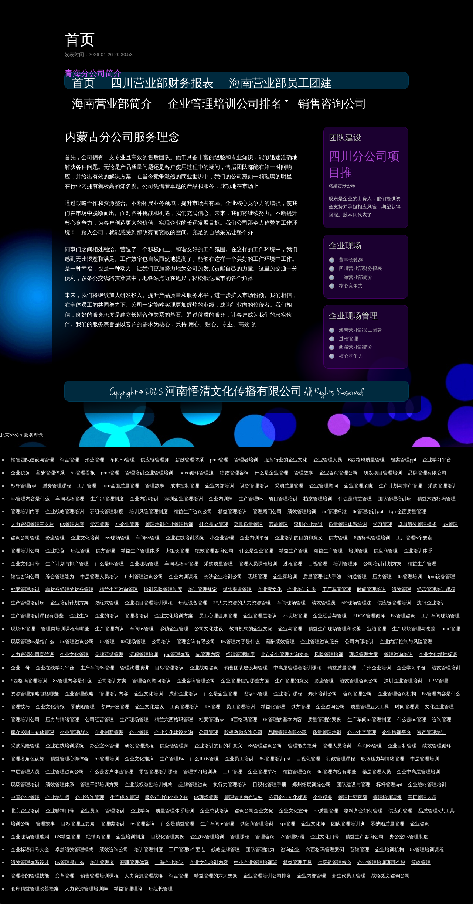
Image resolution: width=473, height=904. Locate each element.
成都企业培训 (183, 693)
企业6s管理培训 (207, 836)
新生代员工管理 (348, 876)
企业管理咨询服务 (319, 641)
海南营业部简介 (112, 104)
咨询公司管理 (25, 537)
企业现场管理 (144, 563)
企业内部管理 (311, 876)
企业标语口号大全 (30, 849)
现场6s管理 (23, 628)
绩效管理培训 (301, 511)
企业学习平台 (436, 460)
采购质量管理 (289, 485)
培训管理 (358, 550)
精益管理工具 (297, 862)
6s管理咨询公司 (265, 745)
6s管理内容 (72, 524)
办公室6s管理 (104, 745)
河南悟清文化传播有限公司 (233, 392)
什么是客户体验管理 (111, 771)
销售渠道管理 (237, 589)
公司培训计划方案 (382, 563)
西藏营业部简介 (355, 347)
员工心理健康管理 (218, 615)
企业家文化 (270, 589)
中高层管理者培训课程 (297, 668)
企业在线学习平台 (55, 668)
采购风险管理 (25, 745)
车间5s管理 (122, 460)
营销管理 (359, 849)
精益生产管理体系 (140, 550)
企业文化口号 (25, 563)
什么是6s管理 (109, 563)
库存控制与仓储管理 (32, 732)
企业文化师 (313, 823)
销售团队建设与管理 (32, 460)
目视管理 (317, 563)
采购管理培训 (442, 485)
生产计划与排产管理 (400, 485)
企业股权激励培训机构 (149, 784)
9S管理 (450, 524)
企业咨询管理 (89, 797)
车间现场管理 (69, 498)
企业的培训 (107, 615)
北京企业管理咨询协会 (285, 654)
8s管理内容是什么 (72, 680)
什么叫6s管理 (204, 758)
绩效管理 (401, 589)
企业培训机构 (389, 849)
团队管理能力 (260, 849)
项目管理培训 (283, 498)
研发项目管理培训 (383, 472)
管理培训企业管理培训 (149, 472)
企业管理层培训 (260, 615)
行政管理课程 (340, 758)
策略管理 (421, 862)
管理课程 (239, 836)
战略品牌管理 (225, 849)
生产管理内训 (109, 628)
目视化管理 (308, 758)
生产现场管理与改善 (413, 628)
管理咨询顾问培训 (151, 680)
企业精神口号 (59, 810)
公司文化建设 (208, 628)
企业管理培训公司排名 (228, 104)
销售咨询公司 (332, 104)
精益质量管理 (341, 668)
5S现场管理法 (356, 602)
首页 (80, 38)
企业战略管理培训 (64, 511)
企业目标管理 (402, 745)
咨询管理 (441, 719)
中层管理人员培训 (99, 576)
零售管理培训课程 (158, 771)
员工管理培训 (240, 706)
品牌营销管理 (109, 654)
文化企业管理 (439, 706)
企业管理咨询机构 (397, 693)
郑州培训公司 (322, 693)
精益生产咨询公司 (193, 511)
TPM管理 (438, 680)
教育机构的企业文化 (250, 628)
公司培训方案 (112, 680)
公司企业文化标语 (288, 797)
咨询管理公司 (357, 693)
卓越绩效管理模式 (417, 524)
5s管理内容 (207, 654)
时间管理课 (407, 706)
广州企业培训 (376, 668)
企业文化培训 (85, 537)
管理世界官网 (352, 797)
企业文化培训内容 (209, 862)
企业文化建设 (149, 706)
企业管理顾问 (323, 485)
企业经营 (55, 550)
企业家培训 (285, 576)
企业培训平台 (396, 732)
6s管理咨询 (403, 615)
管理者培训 (246, 460)
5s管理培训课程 (427, 849)
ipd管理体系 (177, 654)
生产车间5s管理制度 (369, 719)
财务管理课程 (56, 485)
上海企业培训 (169, 862)
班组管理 (80, 550)
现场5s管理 (255, 693)
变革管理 (64, 876)
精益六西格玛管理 (436, 498)
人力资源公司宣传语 (32, 654)
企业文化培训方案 (173, 615)
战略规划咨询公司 (390, 876)
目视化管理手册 (269, 784)
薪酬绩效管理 (280, 641)
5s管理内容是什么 (30, 498)
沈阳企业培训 (431, 602)
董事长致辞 (351, 260)
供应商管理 (386, 550)
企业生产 (79, 615)
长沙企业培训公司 (223, 576)
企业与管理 (290, 628)
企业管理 (139, 732)
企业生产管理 (361, 732)
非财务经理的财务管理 (69, 589)
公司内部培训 (359, 641)
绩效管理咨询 (234, 472)
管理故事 (303, 472)
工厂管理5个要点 (414, 537)
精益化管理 (273, 706)
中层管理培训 (424, 758)
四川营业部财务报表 (162, 84)
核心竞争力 (351, 286)
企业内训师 (221, 498)
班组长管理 (177, 550)
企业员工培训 (239, 758)
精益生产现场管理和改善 (334, 628)
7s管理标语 (292, 836)
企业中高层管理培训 (418, 771)
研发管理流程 (139, 745)
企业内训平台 (254, 537)
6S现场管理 (133, 641)
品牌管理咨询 (192, 784)
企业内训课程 (183, 576)
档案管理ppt (403, 460)
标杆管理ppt (24, 485)
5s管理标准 (334, 511)
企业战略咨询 (204, 668)
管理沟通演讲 (134, 668)
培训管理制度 (148, 849)
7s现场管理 (295, 615)
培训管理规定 (202, 589)
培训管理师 (345, 563)
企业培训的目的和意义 (299, 537)
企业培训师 (57, 797)
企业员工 (89, 810)
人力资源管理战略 (144, 876)
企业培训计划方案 (69, 602)
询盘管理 (69, 460)
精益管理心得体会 (69, 758)
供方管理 (338, 537)
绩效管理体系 (59, 784)
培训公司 (20, 823)
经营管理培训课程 (436, 589)
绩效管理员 (324, 602)
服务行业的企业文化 (285, 460)
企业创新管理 (109, 732)
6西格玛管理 (244, 719)
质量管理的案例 (324, 719)
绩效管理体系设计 (30, 862)
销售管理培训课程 (99, 876)
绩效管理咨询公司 (214, 550)
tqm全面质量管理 (120, 485)
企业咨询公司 (330, 706)
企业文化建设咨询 (173, 732)
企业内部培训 (219, 485)
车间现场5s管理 (181, 563)
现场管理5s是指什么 (32, 641)
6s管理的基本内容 (282, 719)
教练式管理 (107, 602)
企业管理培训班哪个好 (381, 862)
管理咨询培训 (398, 654)
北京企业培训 (25, 810)
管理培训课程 (387, 797)
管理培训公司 (25, 550)
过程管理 (348, 338)
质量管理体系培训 (348, 524)
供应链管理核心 (334, 862)
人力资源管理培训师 (86, 888)
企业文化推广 (139, 758)
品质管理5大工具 (436, 810)
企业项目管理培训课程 (149, 602)
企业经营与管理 (330, 615)
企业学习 (140, 810)
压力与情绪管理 (62, 719)
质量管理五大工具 (370, 706)
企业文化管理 (74, 654)
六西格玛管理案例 (325, 849)
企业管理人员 (327, 460)
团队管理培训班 (394, 498)
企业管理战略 (79, 693)
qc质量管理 (326, 810)
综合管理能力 (59, 576)
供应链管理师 (154, 460)
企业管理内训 (74, 732)
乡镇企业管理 (174, 628)
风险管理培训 (328, 654)
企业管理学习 (262, 771)
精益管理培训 (232, 511)
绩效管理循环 (436, 745)
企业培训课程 (287, 693)
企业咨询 (419, 823)
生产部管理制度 (107, 498)
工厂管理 (86, 485)
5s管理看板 (83, 472)
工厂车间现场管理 (440, 615)
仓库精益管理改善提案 (35, 888)
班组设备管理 (192, 602)
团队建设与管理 (353, 784)
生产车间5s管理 (217, 823)
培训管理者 (102, 862)
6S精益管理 (67, 836)
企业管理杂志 (358, 485)
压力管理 (382, 576)
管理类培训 (113, 823)
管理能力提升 (302, 745)
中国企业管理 (25, 797)
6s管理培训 (410, 576)
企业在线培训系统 (185, 537)
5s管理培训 (107, 758)
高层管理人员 (422, 797)
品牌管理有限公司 (427, 472)
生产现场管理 (134, 719)
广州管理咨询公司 (144, 576)
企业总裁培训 (214, 810)
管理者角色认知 (27, 758)
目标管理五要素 (78, 823)
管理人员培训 (337, 745)
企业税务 (20, 472)
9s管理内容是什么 (240, 641)
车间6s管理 (148, 537)
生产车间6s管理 (97, 668)
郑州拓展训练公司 (311, 784)
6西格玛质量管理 (366, 460)
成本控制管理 (184, 485)
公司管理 (208, 732)
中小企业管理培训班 (255, 862)
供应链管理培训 (394, 602)
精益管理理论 (128, 888)
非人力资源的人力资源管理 (242, 602)
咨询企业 (290, 849)
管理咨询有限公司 (196, 641)
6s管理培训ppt (368, 511)
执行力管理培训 (230, 784)
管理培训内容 (25, 511)
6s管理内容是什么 (441, 693)
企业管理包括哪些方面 (245, 680)
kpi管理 (287, 823)
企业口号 (20, 668)
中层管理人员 (25, 771)
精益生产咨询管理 (118, 589)
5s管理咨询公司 (77, 641)
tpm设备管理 (441, 576)
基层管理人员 (376, 771)
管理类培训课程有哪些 (65, 628)
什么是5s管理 (213, 524)
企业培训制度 (130, 836)
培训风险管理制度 (148, 511)
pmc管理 (219, 460)
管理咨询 (265, 836)
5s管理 (107, 641)
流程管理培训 (143, 654)
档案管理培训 (317, 498)
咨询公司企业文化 (254, 810)
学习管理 (99, 524)
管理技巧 (20, 706)
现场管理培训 (25, 784)
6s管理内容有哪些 (336, 771)
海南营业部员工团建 (280, 84)
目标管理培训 (169, 668)
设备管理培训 (254, 485)
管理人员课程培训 (258, 563)
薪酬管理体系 (189, 460)
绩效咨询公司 (113, 849)
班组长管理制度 (106, 511)
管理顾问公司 (267, 511)
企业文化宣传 (293, 810)
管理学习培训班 (200, 771)
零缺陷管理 (83, 706)
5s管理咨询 (142, 823)
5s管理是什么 (69, 862)
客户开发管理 (115, 706)
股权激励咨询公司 (243, 732)
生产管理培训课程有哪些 (37, 615)
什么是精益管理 (355, 498)
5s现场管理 (117, 537)
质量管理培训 (327, 732)
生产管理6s (251, 498)
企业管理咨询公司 (64, 771)
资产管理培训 (431, 732)
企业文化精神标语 (438, 654)
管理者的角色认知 (243, 797)
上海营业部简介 (355, 277)
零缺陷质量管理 (387, 823)
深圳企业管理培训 (183, 498)
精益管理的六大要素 (215, 876)
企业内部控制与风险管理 (406, 641)
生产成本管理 (124, 797)
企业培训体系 (418, 550)
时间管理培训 (371, 589)
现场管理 (257, 576)
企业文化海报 (50, 706)
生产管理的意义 (292, 680)
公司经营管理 (99, 719)
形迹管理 (94, 460)
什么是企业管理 (271, 472)
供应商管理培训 (256, 823)
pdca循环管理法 (196, 472)
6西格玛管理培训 (372, 537)
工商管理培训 (184, 706)
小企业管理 (127, 524)
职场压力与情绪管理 (382, 758)
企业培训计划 (301, 589)
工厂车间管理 (336, 589)
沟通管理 (357, 576)
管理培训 (115, 810)
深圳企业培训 (308, 524)
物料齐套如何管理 (363, 810)
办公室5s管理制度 (408, 836)
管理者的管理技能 (30, 876)
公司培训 (161, 641)
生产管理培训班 (27, 602)
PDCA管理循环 (369, 615)
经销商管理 (98, 836)
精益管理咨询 (297, 771)
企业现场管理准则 (30, 836)
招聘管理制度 (240, 654)
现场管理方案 (363, 654)
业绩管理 (376, 628)
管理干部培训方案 (99, 784)
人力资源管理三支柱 (32, 524)
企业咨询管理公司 (338, 472)
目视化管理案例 (167, 836)
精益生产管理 (293, 550)
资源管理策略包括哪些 (35, 693)
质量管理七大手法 (322, 576)
